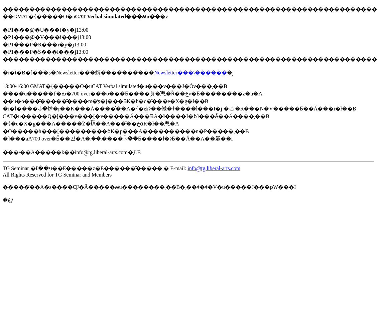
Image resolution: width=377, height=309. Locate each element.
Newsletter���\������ (190, 72)
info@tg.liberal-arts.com (213, 168)
